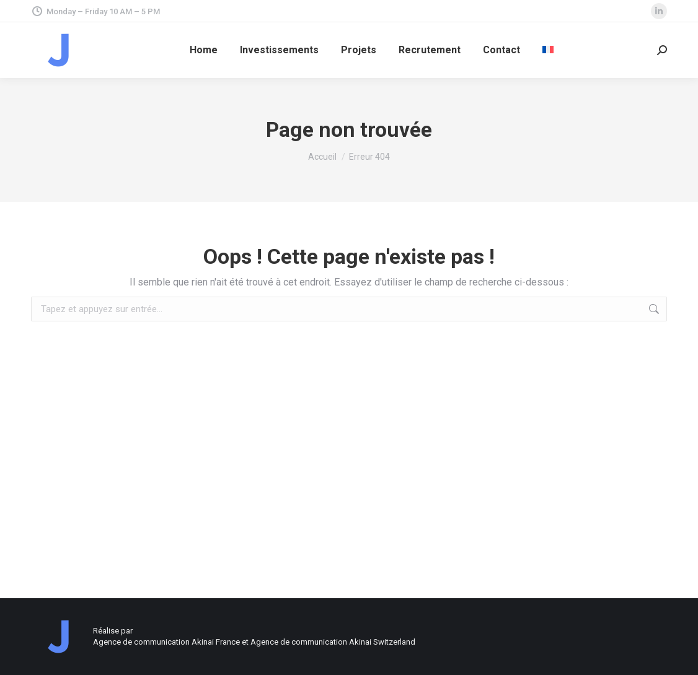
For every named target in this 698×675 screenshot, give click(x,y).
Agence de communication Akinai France (167, 642)
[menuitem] (548, 50)
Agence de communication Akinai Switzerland (332, 642)
